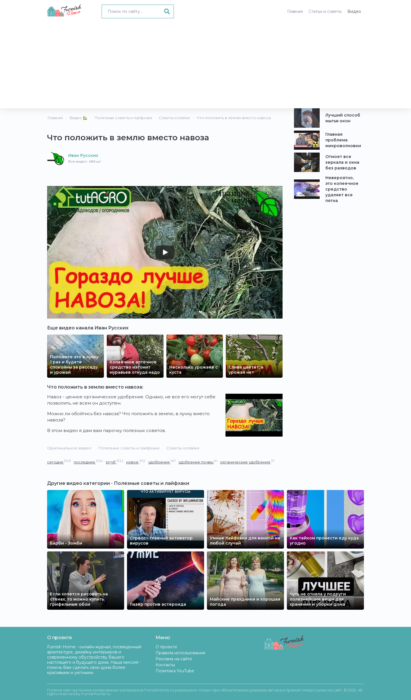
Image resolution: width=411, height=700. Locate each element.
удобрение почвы (197, 461)
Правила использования (180, 652)
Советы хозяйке (183, 448)
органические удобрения (247, 461)
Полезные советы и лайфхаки (129, 448)
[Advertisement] (205, 65)
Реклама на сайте (174, 658)
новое (135, 461)
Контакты (165, 664)
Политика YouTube (175, 670)
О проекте (166, 646)
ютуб (114, 461)
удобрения (162, 461)
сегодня (59, 461)
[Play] (165, 252)
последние (88, 461)
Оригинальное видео (69, 448)
